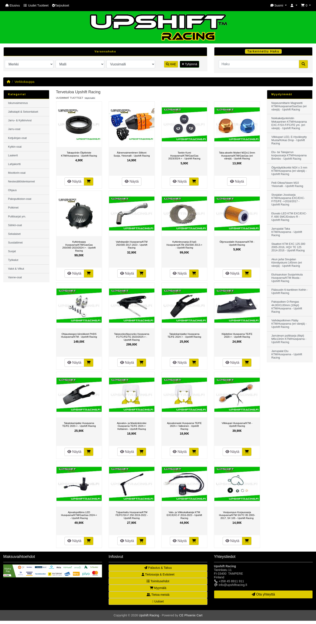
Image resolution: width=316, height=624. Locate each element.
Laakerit (13, 155)
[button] (278, 5)
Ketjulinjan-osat (17, 138)
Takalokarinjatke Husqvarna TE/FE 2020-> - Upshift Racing (79, 424)
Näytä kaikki (90, 98)
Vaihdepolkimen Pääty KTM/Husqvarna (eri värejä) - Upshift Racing (289, 324)
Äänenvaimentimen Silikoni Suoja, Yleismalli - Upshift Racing (132, 154)
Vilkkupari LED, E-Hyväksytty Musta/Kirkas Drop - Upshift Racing (289, 140)
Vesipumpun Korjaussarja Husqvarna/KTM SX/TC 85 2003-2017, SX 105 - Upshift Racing (237, 515)
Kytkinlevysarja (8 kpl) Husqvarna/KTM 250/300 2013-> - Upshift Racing (184, 244)
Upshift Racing (149, 615)
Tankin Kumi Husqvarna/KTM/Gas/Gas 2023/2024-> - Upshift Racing (184, 155)
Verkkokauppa (24, 81)
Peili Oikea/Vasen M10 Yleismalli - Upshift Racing (287, 184)
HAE (171, 64)
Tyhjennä (189, 64)
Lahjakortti (14, 164)
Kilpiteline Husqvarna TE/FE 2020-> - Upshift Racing (237, 335)
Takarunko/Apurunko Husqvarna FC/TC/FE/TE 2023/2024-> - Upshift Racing (131, 337)
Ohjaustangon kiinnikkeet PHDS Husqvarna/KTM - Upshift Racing (79, 335)
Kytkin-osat (15, 146)
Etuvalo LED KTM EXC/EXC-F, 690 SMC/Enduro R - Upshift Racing (289, 217)
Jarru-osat (14, 129)
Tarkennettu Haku (263, 51)
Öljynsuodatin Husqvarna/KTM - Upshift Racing (237, 243)
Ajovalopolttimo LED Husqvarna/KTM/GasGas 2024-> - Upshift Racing (79, 515)
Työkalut (13, 260)
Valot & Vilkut (16, 268)
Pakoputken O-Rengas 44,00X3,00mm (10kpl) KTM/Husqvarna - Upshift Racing (286, 306)
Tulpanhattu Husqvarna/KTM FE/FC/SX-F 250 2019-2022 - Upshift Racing (132, 515)
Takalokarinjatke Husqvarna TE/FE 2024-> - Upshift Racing (184, 335)
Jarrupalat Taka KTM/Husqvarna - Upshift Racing (286, 232)
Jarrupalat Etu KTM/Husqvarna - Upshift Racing (286, 354)
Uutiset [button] (158, 601)
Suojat (12, 251)
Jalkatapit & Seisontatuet (23, 111)
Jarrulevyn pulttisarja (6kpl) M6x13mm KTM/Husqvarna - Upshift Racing (288, 339)
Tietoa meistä (158, 594)
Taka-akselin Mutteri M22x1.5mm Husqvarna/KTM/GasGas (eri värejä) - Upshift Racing (237, 155)
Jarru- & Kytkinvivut (19, 120)
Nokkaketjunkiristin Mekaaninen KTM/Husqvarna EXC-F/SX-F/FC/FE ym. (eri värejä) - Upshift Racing (289, 123)
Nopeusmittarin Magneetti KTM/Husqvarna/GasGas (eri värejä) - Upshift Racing (289, 106)
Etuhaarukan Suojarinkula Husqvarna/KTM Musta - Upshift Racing (287, 278)
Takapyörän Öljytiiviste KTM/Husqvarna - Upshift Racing (79, 154)
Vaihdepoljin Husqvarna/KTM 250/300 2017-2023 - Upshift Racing (131, 244)
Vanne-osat (15, 277)
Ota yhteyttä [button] (263, 594)
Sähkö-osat (15, 225)
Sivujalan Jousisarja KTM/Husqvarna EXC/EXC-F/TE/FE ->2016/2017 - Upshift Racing (288, 199)
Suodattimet (15, 242)
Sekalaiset (14, 233)
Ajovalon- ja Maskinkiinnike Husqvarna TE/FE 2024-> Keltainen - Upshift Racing (131, 426)
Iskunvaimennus (18, 103)
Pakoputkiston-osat (19, 198)
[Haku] (259, 64)
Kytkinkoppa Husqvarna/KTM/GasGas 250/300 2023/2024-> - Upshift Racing (79, 246)
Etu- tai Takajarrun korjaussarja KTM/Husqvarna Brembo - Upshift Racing (289, 155)
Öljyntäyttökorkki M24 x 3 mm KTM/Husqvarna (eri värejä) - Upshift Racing (289, 171)
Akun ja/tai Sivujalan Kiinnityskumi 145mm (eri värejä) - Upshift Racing (286, 262)
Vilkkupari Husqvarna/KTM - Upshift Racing (237, 424)
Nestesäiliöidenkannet (21, 181)
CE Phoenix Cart (190, 615)
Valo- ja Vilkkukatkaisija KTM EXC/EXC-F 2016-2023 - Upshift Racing (184, 515)
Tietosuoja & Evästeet (158, 574)
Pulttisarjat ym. (17, 216)
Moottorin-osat (17, 172)
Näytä (74, 181)
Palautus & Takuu (158, 567)
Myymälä (158, 588)
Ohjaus (12, 190)
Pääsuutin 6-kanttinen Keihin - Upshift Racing (289, 291)
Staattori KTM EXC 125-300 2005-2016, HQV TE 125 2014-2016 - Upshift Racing (288, 247)
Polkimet (13, 207)
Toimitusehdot (158, 581)
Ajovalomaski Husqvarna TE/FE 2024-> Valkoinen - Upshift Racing (184, 426)
